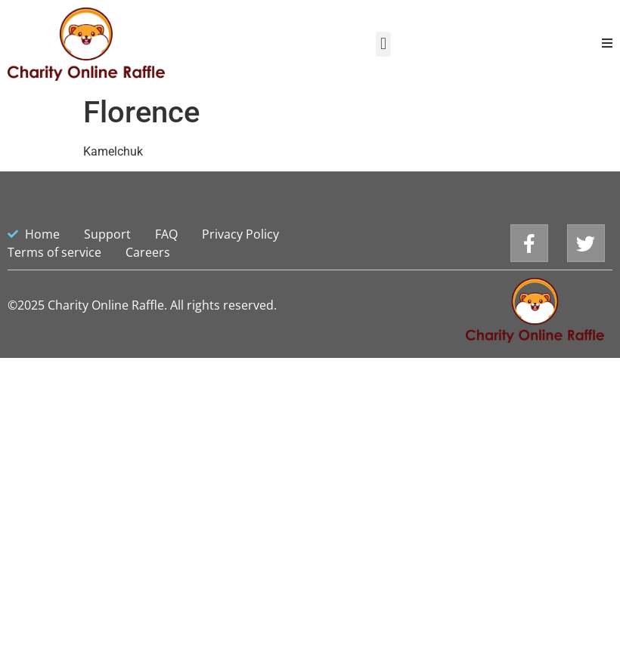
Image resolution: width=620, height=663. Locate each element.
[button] (383, 44)
